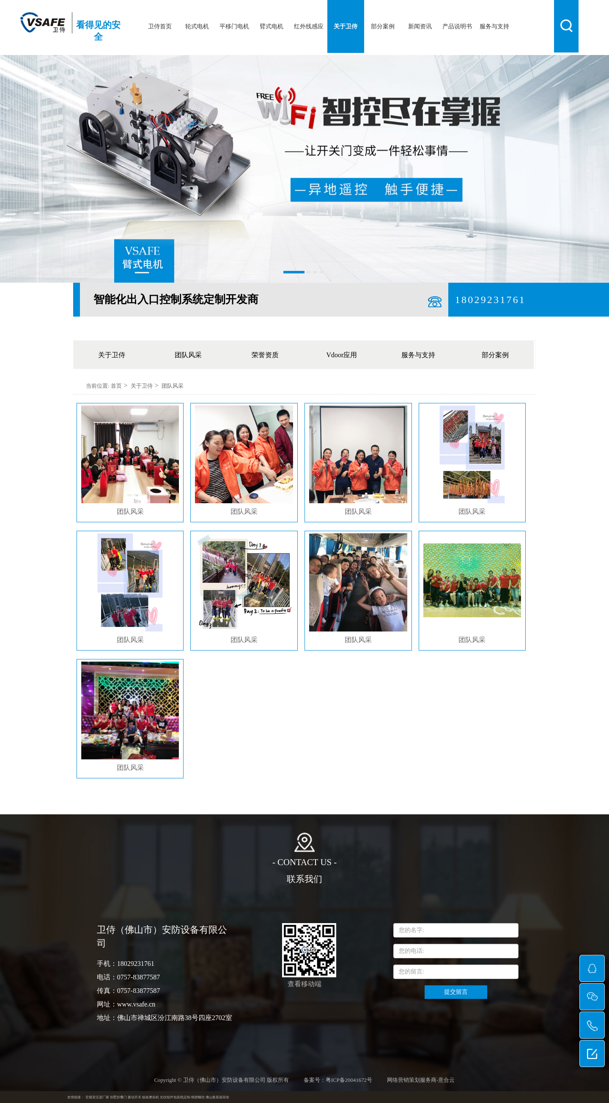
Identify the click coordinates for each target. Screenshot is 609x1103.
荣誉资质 (265, 354)
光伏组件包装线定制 (175, 1097)
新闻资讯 (420, 26)
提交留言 (456, 992)
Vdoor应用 (341, 354)
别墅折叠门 (118, 1097)
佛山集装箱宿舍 (217, 1097)
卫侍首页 (160, 26)
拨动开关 (134, 1097)
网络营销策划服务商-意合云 (421, 1080)
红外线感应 (309, 26)
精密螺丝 (198, 1097)
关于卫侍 (345, 26)
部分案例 (383, 26)
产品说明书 (457, 26)
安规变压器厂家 (97, 1097)
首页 (116, 386)
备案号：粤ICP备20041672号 (338, 1080)
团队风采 (188, 354)
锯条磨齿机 (150, 1097)
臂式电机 (271, 26)
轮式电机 (197, 26)
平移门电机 (234, 26)
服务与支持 (494, 26)
